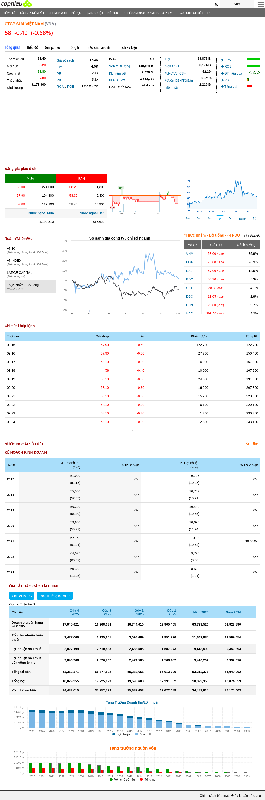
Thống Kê (9, 13)
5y (230, 218)
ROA (60, 86)
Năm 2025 (200, 612)
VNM (189, 253)
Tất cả (242, 219)
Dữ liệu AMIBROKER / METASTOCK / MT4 (149, 13)
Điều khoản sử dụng (246, 795)
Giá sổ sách (65, 60)
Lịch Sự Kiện (94, 13)
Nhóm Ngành (58, 13)
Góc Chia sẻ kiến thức (195, 13)
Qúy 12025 (171, 612)
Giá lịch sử (52, 47)
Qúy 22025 (139, 612)
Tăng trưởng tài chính (54, 596)
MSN (189, 262)
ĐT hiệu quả (231, 73)
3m (199, 218)
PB (59, 80)
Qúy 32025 (106, 612)
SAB (189, 271)
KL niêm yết (117, 73)
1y (219, 218)
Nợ (167, 59)
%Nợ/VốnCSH (175, 73)
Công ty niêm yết (32, 13)
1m (188, 218)
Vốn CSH (172, 66)
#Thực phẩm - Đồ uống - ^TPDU (212, 235)
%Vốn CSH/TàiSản (179, 80)
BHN (189, 305)
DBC (189, 296)
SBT (189, 288)
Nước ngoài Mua (41, 213)
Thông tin (74, 47)
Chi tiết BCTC (22, 596)
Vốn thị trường (119, 66)
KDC (189, 279)
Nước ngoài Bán (92, 213)
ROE (70, 86)
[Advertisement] (132, 127)
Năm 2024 (233, 612)
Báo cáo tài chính (100, 47)
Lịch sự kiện (128, 47)
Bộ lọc (76, 13)
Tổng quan (12, 47)
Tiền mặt (171, 88)
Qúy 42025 (74, 612)
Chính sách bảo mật (214, 795)
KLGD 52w (117, 80)
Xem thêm (253, 443)
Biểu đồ (112, 13)
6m (209, 218)
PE (59, 73)
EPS (60, 67)
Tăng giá (229, 86)
